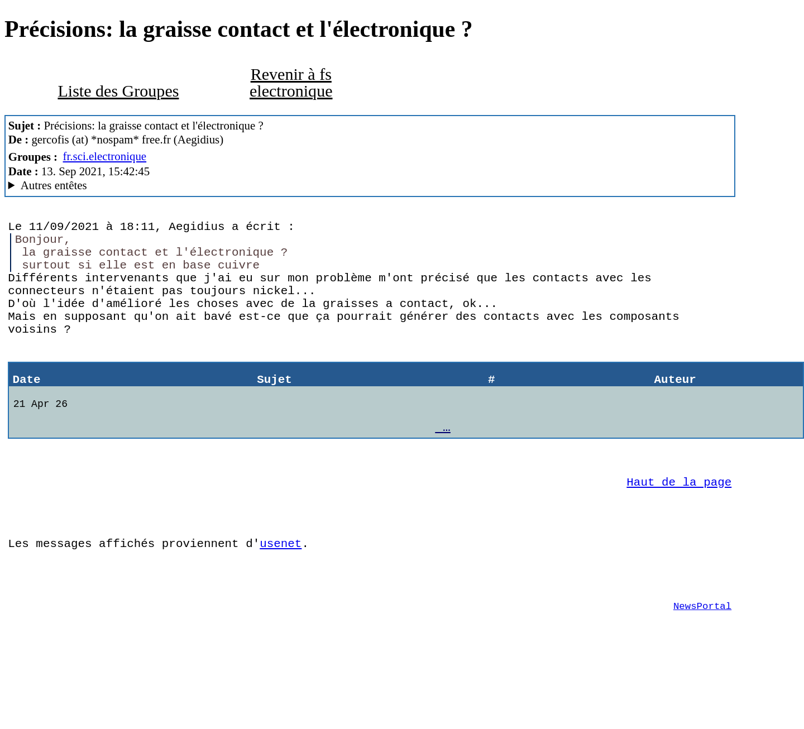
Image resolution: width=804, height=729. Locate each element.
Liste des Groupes (118, 90)
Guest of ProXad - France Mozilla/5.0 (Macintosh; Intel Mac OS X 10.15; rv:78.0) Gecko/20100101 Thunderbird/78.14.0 (370, 186)
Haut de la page (678, 526)
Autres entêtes (54, 185)
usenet (281, 595)
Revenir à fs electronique (291, 82)
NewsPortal (702, 666)
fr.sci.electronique (105, 156)
